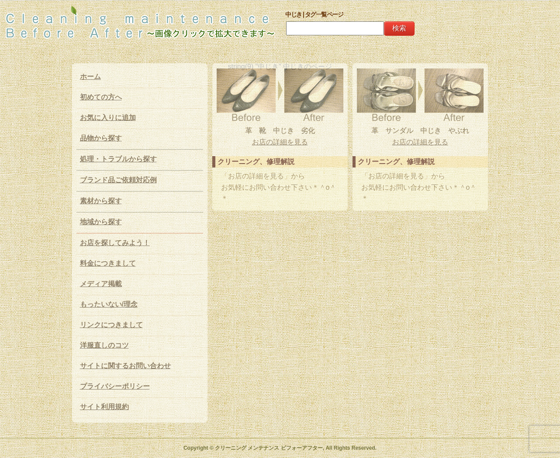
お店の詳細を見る (280, 142)
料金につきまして (108, 263)
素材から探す (101, 201)
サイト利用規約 (104, 406)
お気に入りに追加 (108, 117)
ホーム (90, 76)
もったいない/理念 (109, 304)
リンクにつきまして (111, 324)
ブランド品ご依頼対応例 (118, 180)
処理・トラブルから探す (118, 159)
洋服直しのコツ (104, 345)
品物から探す (101, 138)
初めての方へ (101, 97)
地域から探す (101, 222)
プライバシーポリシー (115, 386)
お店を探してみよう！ (115, 242)
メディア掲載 (101, 283)
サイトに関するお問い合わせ (125, 365)
